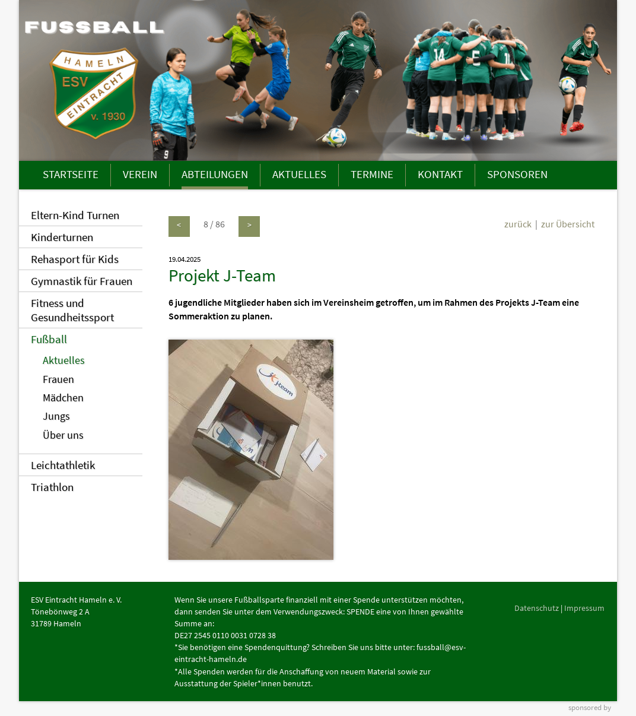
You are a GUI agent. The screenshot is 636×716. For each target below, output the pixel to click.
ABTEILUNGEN (215, 174)
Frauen (58, 379)
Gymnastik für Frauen (81, 281)
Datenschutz (536, 608)
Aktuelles (64, 360)
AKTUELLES (299, 174)
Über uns (63, 435)
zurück (518, 224)
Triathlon (52, 487)
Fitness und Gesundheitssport (72, 310)
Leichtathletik (63, 465)
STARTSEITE (70, 174)
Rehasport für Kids (75, 259)
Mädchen (63, 397)
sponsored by (589, 707)
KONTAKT (440, 174)
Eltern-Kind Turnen (75, 215)
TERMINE (372, 174)
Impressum (584, 608)
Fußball (49, 339)
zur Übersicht (567, 224)
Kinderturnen (62, 237)
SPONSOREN (517, 174)
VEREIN (140, 174)
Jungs (56, 416)
